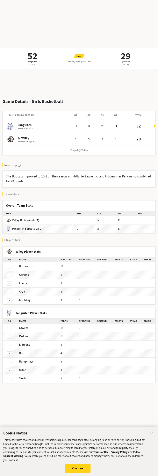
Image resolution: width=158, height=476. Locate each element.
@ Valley (126, 61)
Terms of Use (101, 453)
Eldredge (24, 345)
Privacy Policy (119, 453)
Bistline (23, 266)
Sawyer (23, 328)
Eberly (23, 283)
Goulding (24, 300)
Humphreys (26, 362)
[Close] (151, 434)
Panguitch (32, 61)
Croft (22, 292)
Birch (22, 353)
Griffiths (24, 275)
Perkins (23, 336)
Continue (77, 469)
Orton (22, 370)
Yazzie (22, 378)
